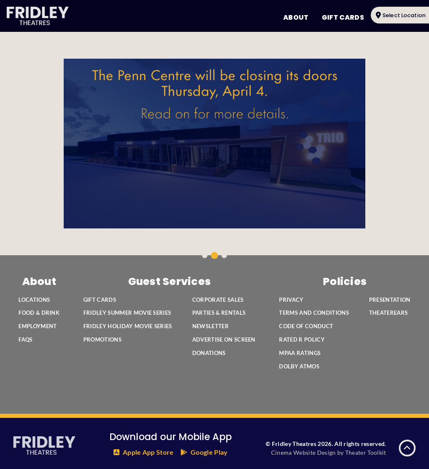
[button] (407, 448)
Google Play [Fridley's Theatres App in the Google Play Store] (209, 452)
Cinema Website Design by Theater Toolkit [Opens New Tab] (328, 452)
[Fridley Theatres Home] (38, 16)
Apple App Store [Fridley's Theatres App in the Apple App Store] (148, 452)
